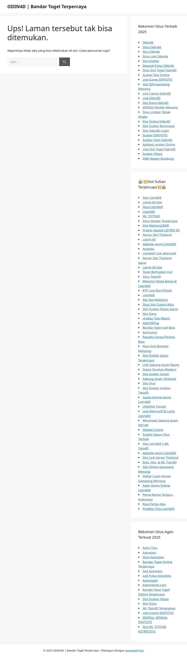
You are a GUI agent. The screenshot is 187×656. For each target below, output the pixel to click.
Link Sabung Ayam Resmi (161, 365)
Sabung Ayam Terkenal (159, 379)
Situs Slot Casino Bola (158, 304)
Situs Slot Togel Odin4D (160, 70)
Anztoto (148, 249)
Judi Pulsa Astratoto (157, 576)
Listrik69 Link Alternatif (159, 253)
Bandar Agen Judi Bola (159, 327)
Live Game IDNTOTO (157, 79)
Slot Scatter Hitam (156, 599)
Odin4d (148, 42)
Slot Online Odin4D (156, 121)
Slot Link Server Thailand (160, 457)
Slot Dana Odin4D (156, 103)
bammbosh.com (154, 585)
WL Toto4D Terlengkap (159, 608)
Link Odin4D (152, 98)
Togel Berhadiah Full (157, 272)
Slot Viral (149, 383)
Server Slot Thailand (157, 235)
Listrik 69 (149, 239)
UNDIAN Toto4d (154, 406)
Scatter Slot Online (156, 75)
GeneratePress (134, 650)
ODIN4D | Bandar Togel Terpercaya (47, 6)
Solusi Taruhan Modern (159, 369)
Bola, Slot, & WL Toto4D (160, 462)
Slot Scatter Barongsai (159, 126)
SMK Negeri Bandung (158, 158)
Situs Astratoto (153, 557)
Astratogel (150, 580)
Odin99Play (151, 323)
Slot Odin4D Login (156, 131)
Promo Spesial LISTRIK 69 (161, 230)
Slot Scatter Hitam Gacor (160, 309)
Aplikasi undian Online (159, 144)
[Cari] (64, 62)
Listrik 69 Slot (152, 202)
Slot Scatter (151, 61)
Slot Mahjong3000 (156, 225)
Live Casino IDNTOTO (158, 613)
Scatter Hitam (153, 154)
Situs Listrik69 (153, 207)
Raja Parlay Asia (154, 504)
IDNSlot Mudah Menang (160, 107)
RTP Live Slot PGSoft (157, 290)
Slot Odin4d (151, 52)
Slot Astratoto (153, 571)
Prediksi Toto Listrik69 (158, 509)
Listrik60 (149, 295)
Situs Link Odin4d (155, 56)
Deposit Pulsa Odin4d (158, 66)
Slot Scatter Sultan (156, 374)
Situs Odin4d (152, 47)
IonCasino (150, 332)
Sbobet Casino (153, 430)
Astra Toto (150, 548)
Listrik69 (149, 212)
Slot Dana (150, 314)
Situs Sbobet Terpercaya (160, 221)
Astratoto (149, 552)
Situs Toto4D (152, 276)
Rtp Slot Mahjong (155, 300)
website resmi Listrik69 (159, 244)
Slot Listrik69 (152, 197)
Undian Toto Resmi (156, 318)
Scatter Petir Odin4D (157, 140)
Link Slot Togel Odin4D (159, 149)
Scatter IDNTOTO (155, 135)
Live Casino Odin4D (157, 93)
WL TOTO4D (151, 216)
